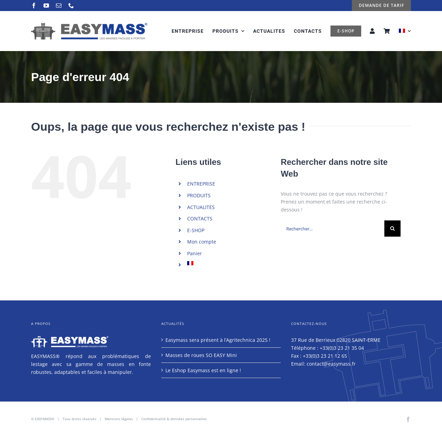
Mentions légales (119, 418)
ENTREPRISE (201, 183)
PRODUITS (199, 195)
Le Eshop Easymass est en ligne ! (203, 370)
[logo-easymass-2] (89, 24)
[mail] (58, 5)
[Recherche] (392, 228)
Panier (194, 253)
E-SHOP (195, 230)
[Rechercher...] (332, 228)
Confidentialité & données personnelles (174, 418)
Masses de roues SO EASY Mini (201, 355)
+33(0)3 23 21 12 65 (325, 356)
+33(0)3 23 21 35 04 (342, 348)
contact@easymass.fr (331, 363)
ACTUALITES (201, 207)
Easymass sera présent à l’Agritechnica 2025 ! (217, 340)
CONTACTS (199, 218)
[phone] (71, 5)
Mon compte (201, 241)
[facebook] (34, 5)
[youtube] (46, 5)
